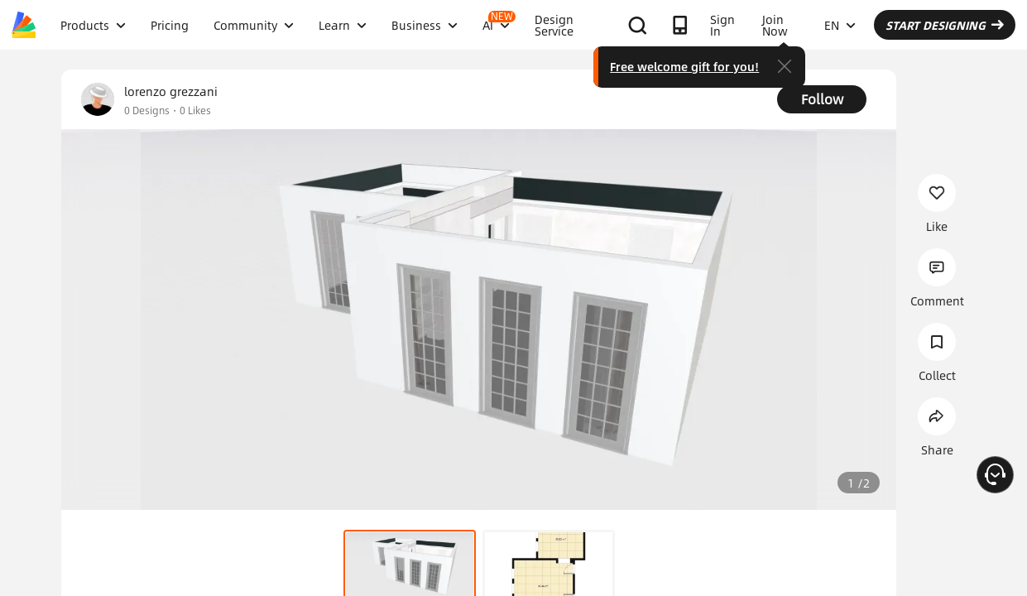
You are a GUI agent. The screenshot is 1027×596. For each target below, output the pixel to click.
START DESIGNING (944, 25)
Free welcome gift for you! (684, 66)
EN (840, 25)
